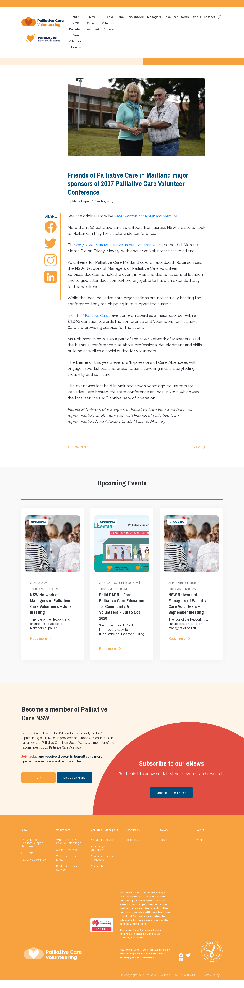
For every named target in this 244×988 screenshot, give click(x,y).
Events (196, 17)
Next (196, 454)
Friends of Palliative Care (91, 322)
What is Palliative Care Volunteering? (68, 849)
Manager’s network (103, 847)
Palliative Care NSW (34, 867)
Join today (29, 764)
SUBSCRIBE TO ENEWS (171, 800)
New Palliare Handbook (92, 23)
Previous (79, 454)
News (185, 17)
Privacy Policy (211, 982)
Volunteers (137, 17)
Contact (209, 17)
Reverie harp (99, 874)
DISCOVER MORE (74, 785)
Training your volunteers (99, 856)
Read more (38, 646)
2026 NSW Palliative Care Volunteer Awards (76, 32)
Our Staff (27, 860)
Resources (171, 17)
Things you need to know (68, 866)
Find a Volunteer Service (109, 23)
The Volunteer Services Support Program (32, 851)
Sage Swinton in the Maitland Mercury (149, 216)
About (122, 17)
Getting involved (66, 857)
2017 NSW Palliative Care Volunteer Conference (120, 245)
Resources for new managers (103, 866)
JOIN (38, 785)
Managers (154, 17)
